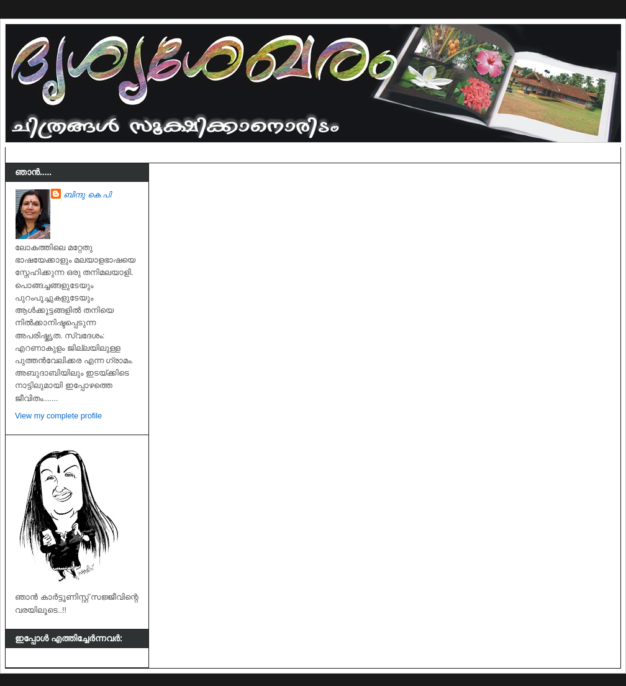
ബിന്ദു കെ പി (87, 195)
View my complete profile (58, 416)
